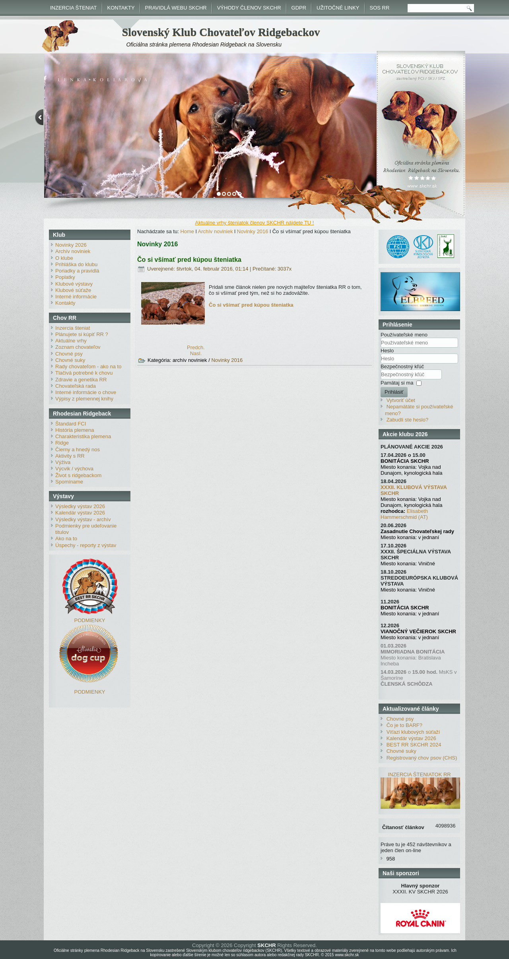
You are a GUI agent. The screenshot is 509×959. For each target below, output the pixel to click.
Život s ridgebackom (78, 475)
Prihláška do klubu (76, 264)
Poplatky (65, 277)
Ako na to (66, 538)
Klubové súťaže (73, 290)
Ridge (62, 443)
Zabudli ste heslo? (408, 420)
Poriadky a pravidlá (77, 271)
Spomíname (69, 482)
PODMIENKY (89, 620)
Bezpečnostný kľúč (402, 366)
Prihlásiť (394, 392)
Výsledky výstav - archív (83, 519)
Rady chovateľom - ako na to (88, 366)
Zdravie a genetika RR (81, 380)
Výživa (62, 462)
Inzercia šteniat (72, 328)
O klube (64, 258)
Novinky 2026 (71, 245)
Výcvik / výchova (74, 469)
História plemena (74, 430)
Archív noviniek (72, 251)
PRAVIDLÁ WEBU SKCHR (176, 8)
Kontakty (65, 303)
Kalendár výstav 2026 (80, 513)
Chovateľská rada (75, 386)
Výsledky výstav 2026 (80, 506)
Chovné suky (70, 360)
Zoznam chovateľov (78, 347)
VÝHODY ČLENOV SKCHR (249, 8)
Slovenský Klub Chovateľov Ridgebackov (221, 32)
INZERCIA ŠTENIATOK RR (419, 774)
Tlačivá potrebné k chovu (84, 373)
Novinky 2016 (252, 231)
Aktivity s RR (70, 456)
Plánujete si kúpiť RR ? (81, 334)
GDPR (299, 8)
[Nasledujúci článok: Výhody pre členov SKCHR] (196, 353)
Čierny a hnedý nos (77, 449)
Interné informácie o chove (85, 392)
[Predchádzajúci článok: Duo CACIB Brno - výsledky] (196, 347)
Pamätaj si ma (397, 383)
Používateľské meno (404, 335)
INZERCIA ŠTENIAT (73, 8)
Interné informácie (76, 297)
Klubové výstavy (74, 284)
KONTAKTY (121, 8)
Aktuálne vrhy (71, 341)
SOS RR (380, 8)
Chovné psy (69, 354)
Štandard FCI (70, 424)
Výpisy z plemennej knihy (84, 399)
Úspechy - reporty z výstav (85, 545)
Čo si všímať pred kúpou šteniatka (189, 259)
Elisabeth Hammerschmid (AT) (404, 514)
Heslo (387, 351)
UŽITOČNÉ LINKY (338, 8)
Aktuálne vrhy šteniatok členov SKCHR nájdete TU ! (254, 223)
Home (187, 231)
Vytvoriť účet (401, 400)
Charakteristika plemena (83, 436)
